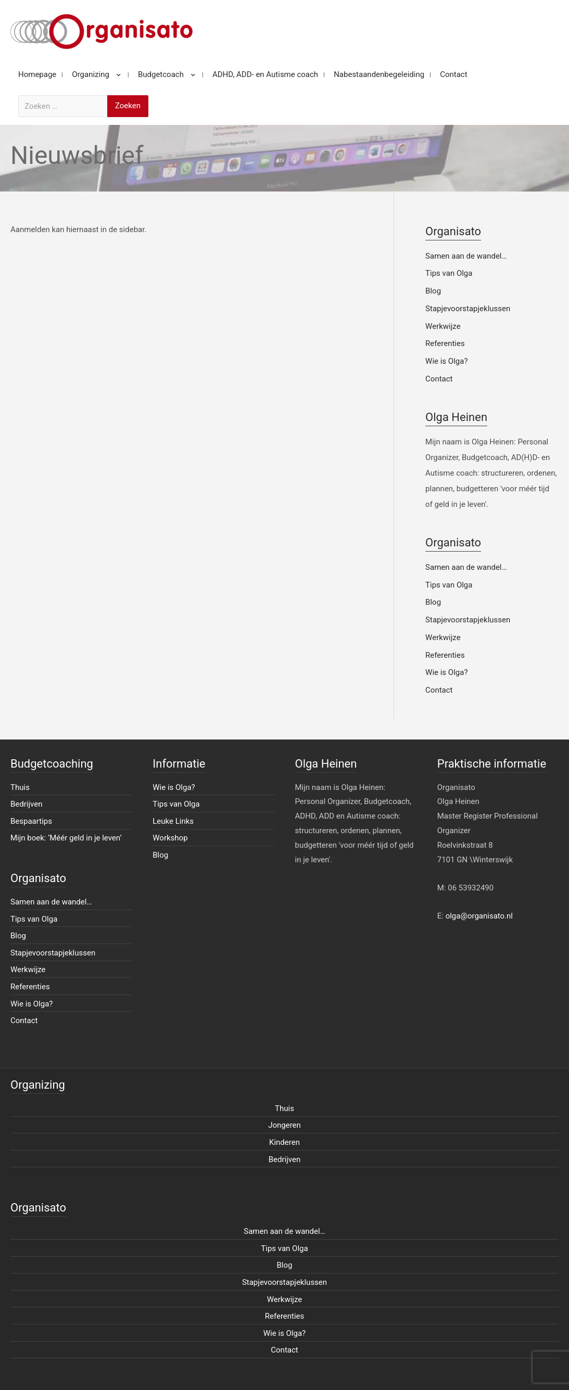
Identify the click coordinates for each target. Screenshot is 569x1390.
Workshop (170, 838)
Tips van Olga (448, 273)
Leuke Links (173, 821)
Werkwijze (443, 326)
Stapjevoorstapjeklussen (467, 308)
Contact (438, 379)
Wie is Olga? (446, 361)
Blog (433, 291)
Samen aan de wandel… (466, 256)
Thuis (20, 787)
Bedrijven (26, 804)
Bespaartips (31, 821)
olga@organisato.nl (479, 916)
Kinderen (284, 1142)
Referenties (445, 343)
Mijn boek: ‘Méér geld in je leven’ (66, 838)
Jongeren (284, 1125)
